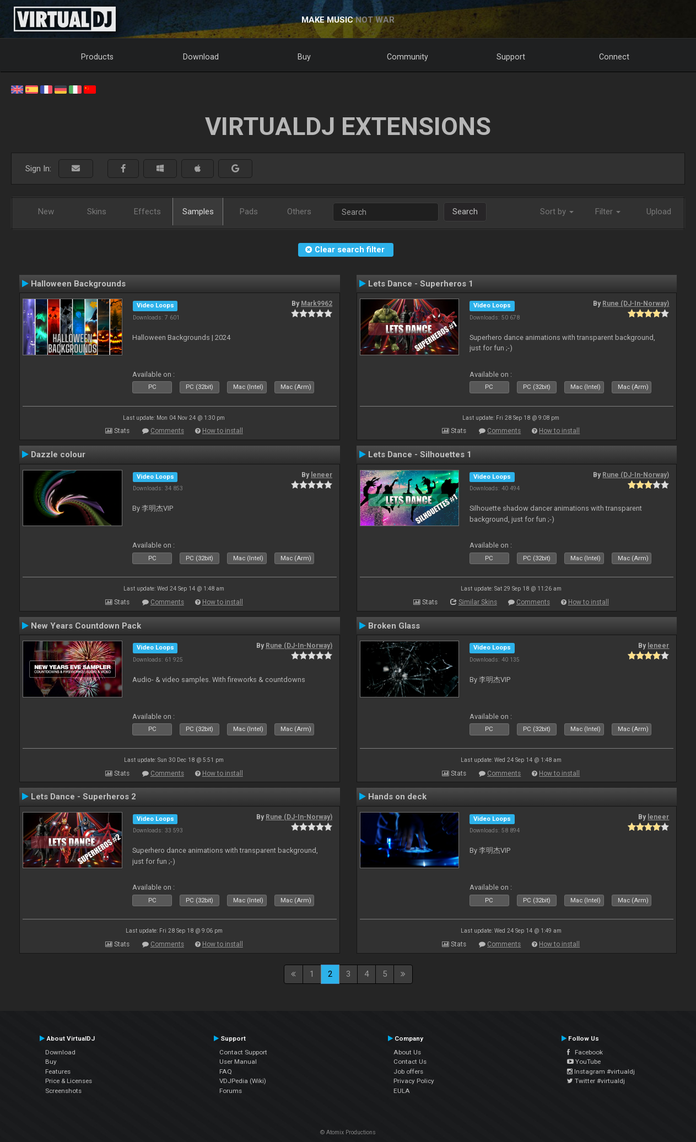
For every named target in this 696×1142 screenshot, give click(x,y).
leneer (321, 475)
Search (465, 212)
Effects (147, 212)
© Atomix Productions (348, 1132)
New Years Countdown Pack (86, 626)
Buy (304, 56)
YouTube (584, 1061)
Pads (249, 212)
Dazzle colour (58, 454)
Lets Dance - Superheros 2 (83, 797)
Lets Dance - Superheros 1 (420, 284)
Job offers (408, 1071)
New (46, 212)
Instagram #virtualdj (601, 1071)
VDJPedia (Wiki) (242, 1081)
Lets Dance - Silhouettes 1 (420, 454)
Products (97, 56)
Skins (96, 212)
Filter (608, 212)
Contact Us (410, 1061)
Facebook (585, 1052)
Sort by (557, 212)
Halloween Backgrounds (78, 284)
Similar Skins (477, 602)
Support (511, 56)
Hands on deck (397, 797)
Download (201, 56)
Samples (198, 212)
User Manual (238, 1061)
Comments (167, 431)
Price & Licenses (68, 1081)
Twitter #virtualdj (596, 1081)
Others (299, 212)
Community (407, 56)
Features (58, 1071)
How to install (222, 431)
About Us (407, 1052)
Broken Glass (394, 626)
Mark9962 (316, 303)
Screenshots (63, 1091)
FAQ (225, 1071)
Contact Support (243, 1052)
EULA (401, 1091)
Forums (230, 1091)
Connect (614, 56)
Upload (658, 212)
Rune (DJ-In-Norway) (635, 303)
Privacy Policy (413, 1081)
